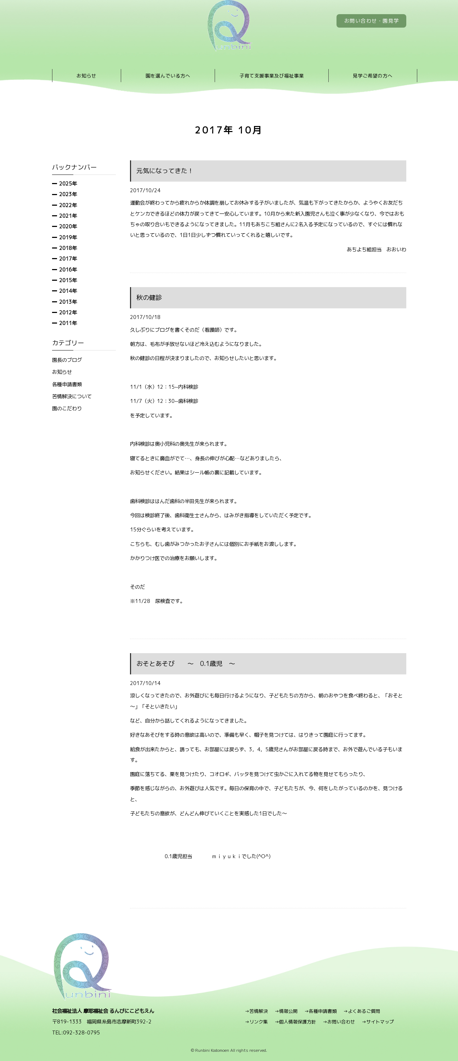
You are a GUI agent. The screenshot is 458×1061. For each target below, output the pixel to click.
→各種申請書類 (320, 1011)
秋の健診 (149, 297)
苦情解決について (72, 396)
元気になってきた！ (165, 170)
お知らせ (86, 75)
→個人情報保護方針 (295, 1022)
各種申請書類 (67, 384)
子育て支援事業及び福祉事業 (271, 75)
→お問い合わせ (339, 1022)
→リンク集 (256, 1022)
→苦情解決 (256, 1011)
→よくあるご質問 (361, 1011)
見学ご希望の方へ (372, 75)
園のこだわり (67, 408)
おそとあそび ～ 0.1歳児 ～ (185, 663)
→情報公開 (286, 1011)
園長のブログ (67, 360)
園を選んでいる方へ (168, 75)
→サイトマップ (378, 1022)
